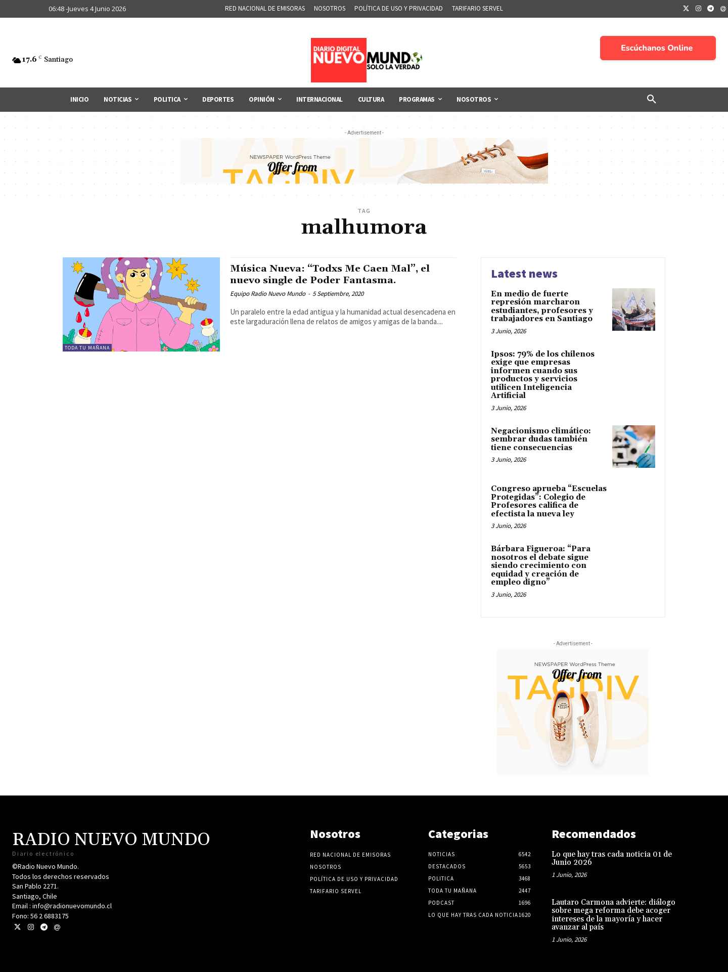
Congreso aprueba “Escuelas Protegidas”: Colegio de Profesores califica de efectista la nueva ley (549, 501)
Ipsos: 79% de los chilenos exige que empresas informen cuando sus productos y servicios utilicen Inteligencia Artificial (543, 375)
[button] (652, 99)
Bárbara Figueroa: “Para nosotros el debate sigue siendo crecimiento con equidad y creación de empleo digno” (540, 565)
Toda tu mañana (87, 347)
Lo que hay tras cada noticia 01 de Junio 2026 (612, 859)
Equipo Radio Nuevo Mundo (267, 293)
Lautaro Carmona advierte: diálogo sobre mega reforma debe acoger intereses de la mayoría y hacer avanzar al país (613, 915)
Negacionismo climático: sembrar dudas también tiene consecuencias (541, 439)
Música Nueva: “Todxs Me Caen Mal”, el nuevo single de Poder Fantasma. (339, 274)
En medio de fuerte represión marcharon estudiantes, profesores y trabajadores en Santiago (542, 306)
